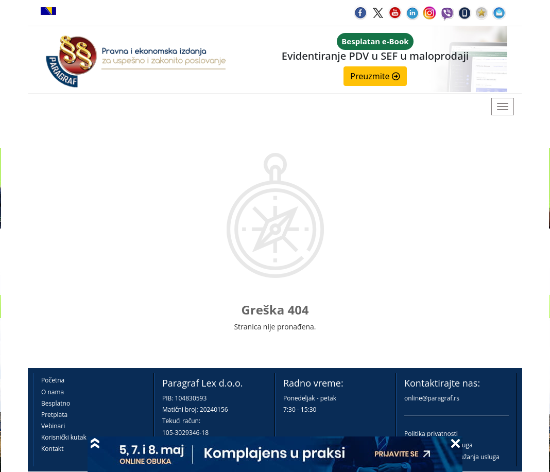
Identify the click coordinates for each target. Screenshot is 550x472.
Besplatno (55, 403)
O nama (52, 392)
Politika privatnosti (431, 433)
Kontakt (52, 448)
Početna (52, 380)
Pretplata (54, 414)
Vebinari (53, 426)
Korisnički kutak (64, 437)
